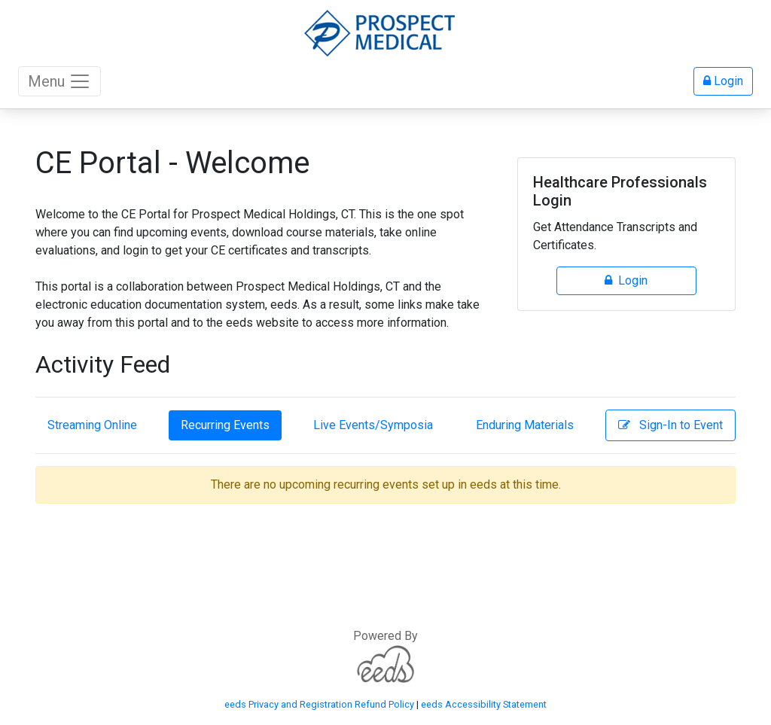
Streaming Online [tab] (92, 425)
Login (723, 81)
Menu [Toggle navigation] (59, 81)
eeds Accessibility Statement (484, 704)
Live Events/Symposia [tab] (373, 425)
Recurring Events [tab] (225, 425)
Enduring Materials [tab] (525, 425)
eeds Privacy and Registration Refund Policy (319, 704)
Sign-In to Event (670, 425)
